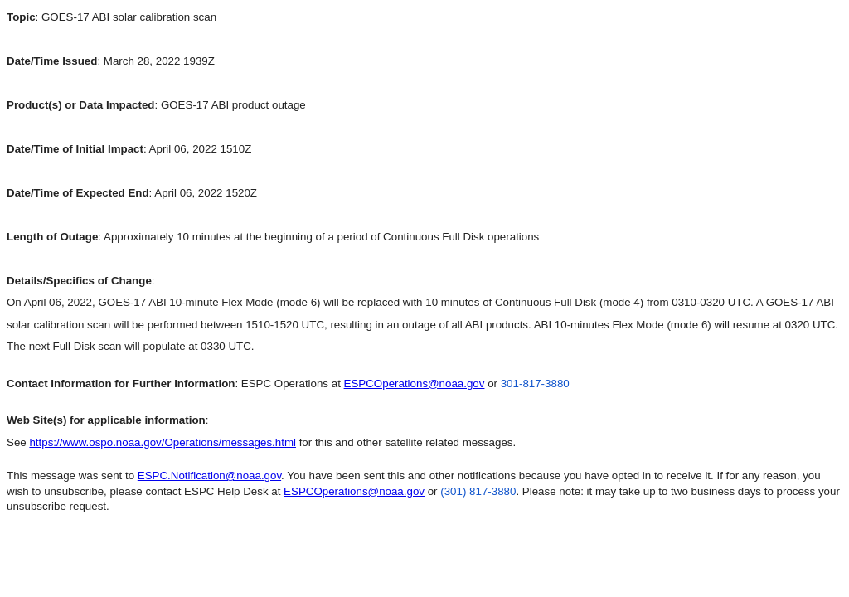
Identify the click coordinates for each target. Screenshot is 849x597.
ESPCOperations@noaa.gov (414, 383)
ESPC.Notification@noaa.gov (209, 475)
